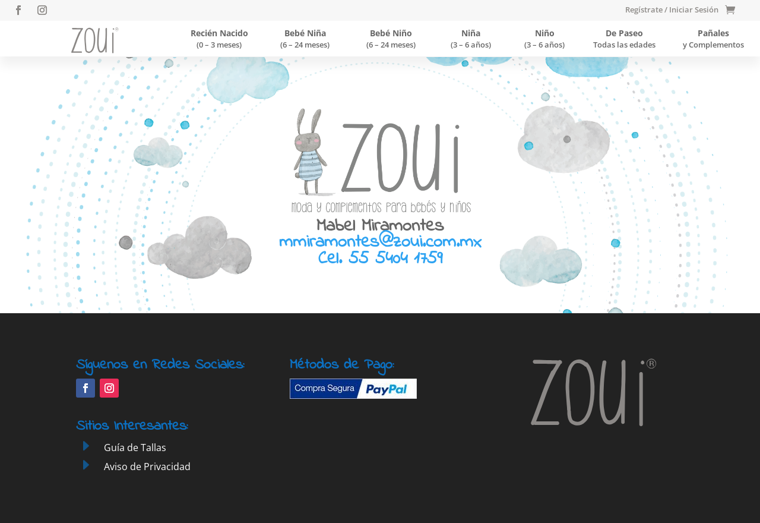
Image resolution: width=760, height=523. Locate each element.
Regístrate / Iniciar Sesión (671, 10)
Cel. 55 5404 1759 (380, 259)
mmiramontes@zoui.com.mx (380, 242)
